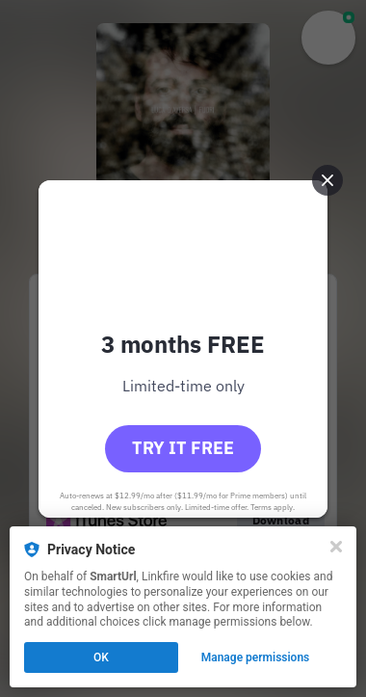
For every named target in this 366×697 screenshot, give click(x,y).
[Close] (336, 546)
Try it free (183, 448)
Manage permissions (255, 657)
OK (101, 657)
